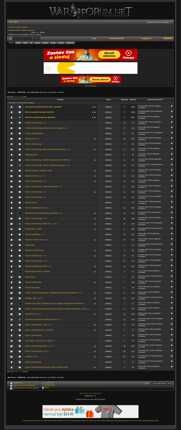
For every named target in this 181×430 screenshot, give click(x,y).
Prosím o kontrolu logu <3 (34, 133)
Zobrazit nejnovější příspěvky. (18, 27)
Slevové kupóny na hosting (134, 420)
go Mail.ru (28, 356)
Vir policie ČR (30, 314)
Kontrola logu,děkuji (32, 288)
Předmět (60, 99)
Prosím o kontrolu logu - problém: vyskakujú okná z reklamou (47, 160)
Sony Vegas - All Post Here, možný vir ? (39, 341)
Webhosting (146, 420)
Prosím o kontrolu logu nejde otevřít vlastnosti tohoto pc (45, 149)
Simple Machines (97, 393)
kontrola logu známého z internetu (37, 271)
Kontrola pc (29, 139)
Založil (108, 99)
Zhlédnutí (133, 99)
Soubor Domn (30, 277)
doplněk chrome (31, 202)
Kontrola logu (30, 245)
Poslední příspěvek (155, 99)
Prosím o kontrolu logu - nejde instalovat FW (41, 186)
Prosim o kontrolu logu (33, 362)
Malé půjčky (122, 420)
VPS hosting (71, 420)
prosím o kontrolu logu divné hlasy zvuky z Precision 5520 (46, 367)
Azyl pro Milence (37, 420)
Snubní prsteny (101, 420)
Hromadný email (27, 420)
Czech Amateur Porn (82, 420)
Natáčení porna (62, 420)
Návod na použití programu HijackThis (40, 117)
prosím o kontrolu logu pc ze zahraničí (39, 330)
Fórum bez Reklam (90, 86)
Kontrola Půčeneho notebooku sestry (38, 171)
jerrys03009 (52, 92)
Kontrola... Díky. (31, 298)
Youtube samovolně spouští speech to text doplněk (43, 128)
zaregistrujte (30, 30)
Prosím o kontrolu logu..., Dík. (36, 325)
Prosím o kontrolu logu (33, 123)
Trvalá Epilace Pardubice (50, 420)
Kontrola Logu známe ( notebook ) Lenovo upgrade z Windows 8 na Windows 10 (54, 303)
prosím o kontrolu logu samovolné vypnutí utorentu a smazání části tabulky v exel (55, 309)
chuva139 (60, 92)
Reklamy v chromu (32, 176)
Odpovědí (124, 99)
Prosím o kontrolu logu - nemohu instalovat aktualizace (45, 165)
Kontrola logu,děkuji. (32, 234)
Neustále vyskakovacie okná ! (36, 266)
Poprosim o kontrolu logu (34, 240)
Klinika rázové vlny (112, 420)
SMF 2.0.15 (82, 393)
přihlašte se (18, 30)
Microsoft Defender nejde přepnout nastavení (42, 213)
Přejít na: (147, 383)
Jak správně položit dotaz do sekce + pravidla (43, 107)
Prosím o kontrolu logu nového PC (38, 224)
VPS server (93, 420)
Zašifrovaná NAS (31, 155)
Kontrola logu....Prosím (33, 229)
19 (21, 96)
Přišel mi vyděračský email (35, 208)
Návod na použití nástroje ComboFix (39, 112)
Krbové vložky (155, 420)
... (19, 96)
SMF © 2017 (89, 393)
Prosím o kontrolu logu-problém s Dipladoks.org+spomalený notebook (50, 293)
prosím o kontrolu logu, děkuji (36, 346)
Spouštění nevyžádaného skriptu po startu (40, 319)
